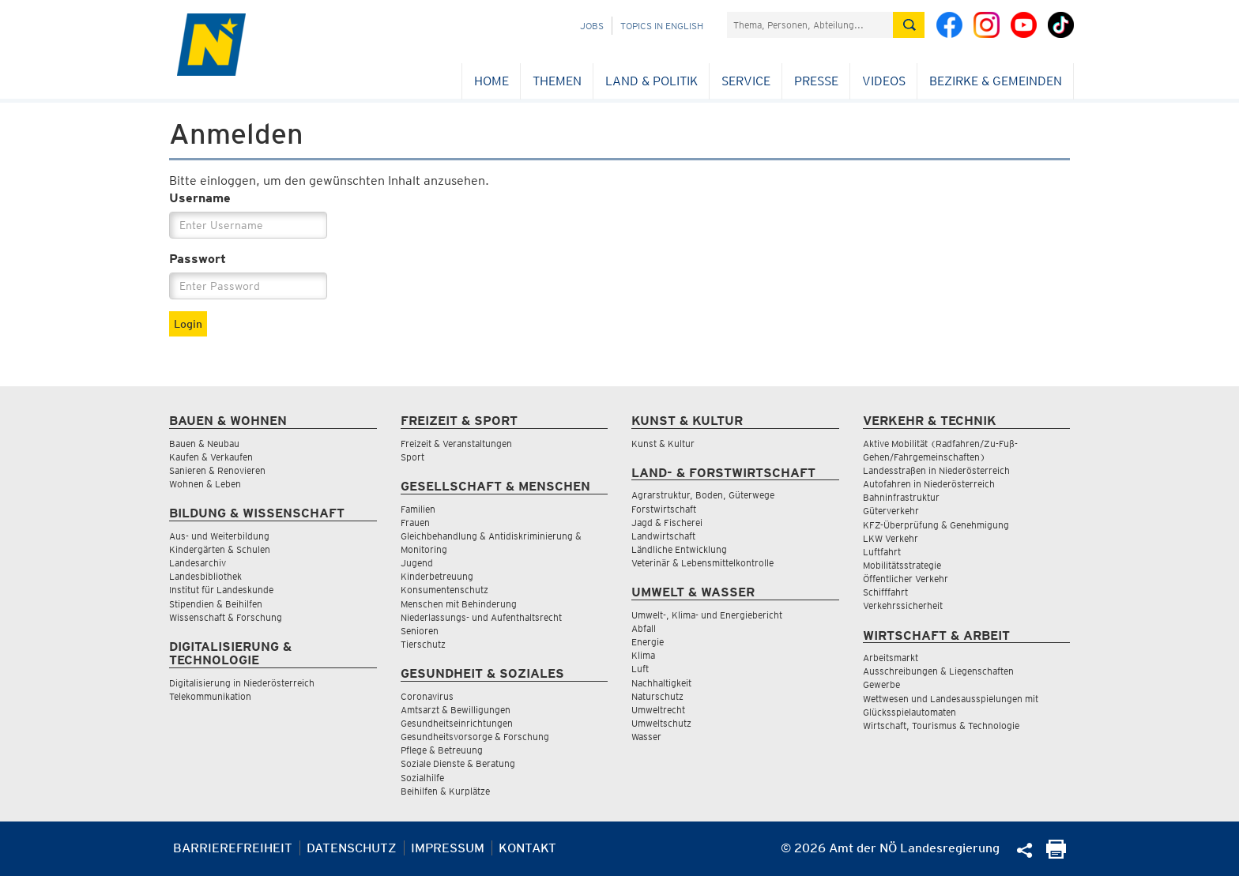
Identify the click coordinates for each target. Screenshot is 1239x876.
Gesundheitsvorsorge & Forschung (475, 737)
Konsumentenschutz (444, 590)
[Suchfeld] (810, 25)
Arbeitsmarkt (890, 658)
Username (200, 197)
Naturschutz (657, 696)
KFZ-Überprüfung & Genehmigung (936, 525)
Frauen (415, 522)
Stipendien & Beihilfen (215, 604)
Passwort (197, 258)
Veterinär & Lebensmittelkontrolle (702, 563)
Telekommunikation (210, 696)
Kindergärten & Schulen (219, 549)
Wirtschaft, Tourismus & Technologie (941, 725)
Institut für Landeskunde (221, 590)
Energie (647, 642)
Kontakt (527, 847)
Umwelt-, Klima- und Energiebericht (706, 615)
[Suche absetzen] (909, 25)
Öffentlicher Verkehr (905, 579)
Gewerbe (881, 684)
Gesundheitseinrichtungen (457, 723)
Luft (640, 669)
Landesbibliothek (205, 576)
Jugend (417, 563)
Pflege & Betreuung (442, 750)
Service (745, 80)
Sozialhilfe (422, 778)
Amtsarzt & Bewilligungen (455, 710)
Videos (884, 80)
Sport (412, 457)
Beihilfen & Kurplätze (445, 791)
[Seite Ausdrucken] (1056, 854)
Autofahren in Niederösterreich (929, 484)
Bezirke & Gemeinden (995, 80)
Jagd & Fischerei (666, 522)
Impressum (447, 847)
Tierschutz (423, 644)
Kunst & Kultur (663, 443)
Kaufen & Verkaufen (211, 457)
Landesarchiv (197, 563)
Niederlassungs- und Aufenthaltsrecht (481, 617)
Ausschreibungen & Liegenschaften (938, 671)
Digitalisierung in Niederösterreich (241, 683)
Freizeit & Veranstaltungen (456, 443)
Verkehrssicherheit (903, 605)
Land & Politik (651, 80)
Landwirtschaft (663, 536)
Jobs (592, 26)
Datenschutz (352, 847)
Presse (816, 80)
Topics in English (661, 26)
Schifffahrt (885, 592)
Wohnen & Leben (205, 484)
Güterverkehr (891, 511)
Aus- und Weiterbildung (219, 536)
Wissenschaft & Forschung (225, 617)
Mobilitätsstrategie (902, 565)
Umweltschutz (661, 723)
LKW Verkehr (890, 538)
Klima (643, 655)
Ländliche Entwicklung (679, 549)
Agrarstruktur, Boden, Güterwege (702, 495)
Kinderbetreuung (437, 576)
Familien (418, 509)
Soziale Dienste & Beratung (458, 763)
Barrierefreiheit (232, 847)
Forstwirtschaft (663, 509)
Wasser (646, 737)
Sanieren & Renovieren (217, 470)
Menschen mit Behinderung (459, 604)
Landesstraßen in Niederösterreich (936, 470)
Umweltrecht (658, 710)
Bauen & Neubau (204, 443)
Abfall (643, 628)
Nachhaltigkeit (661, 683)
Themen (557, 80)
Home (491, 80)
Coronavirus (427, 696)
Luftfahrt (882, 552)
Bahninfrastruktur (901, 497)
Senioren (420, 631)
